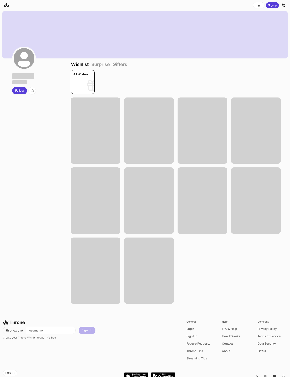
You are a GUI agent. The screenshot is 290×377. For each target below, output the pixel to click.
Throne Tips (194, 351)
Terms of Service (268, 336)
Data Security (266, 343)
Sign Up (87, 330)
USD (10, 373)
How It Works (231, 336)
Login (258, 5)
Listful (261, 351)
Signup (272, 5)
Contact (227, 343)
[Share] (32, 90)
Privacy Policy (267, 329)
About (226, 351)
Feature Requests (198, 343)
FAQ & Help (229, 329)
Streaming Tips (196, 358)
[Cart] (283, 5)
